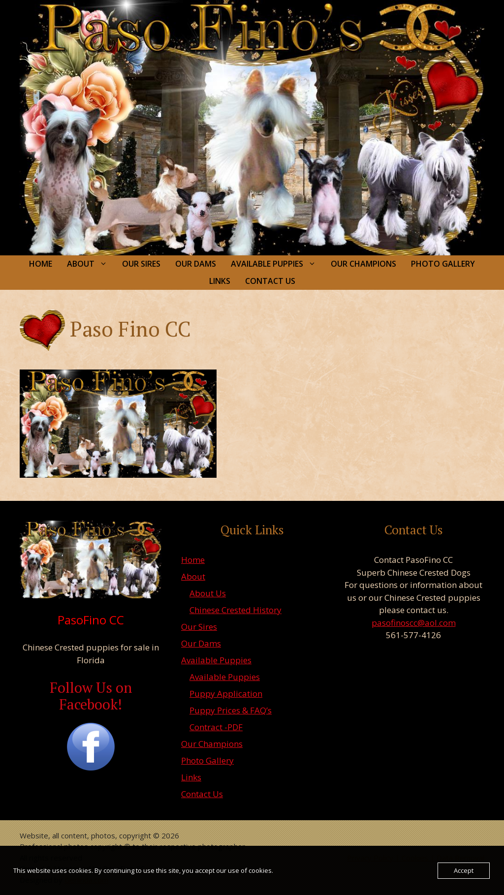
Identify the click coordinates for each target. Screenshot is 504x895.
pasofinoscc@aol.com (414, 622)
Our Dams (195, 263)
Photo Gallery (443, 263)
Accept (463, 870)
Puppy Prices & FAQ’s (230, 710)
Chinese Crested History (235, 610)
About (91, 264)
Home (40, 263)
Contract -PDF (216, 727)
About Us (207, 593)
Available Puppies (277, 264)
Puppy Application (225, 693)
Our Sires (141, 263)
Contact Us (270, 281)
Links (219, 281)
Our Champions (363, 263)
